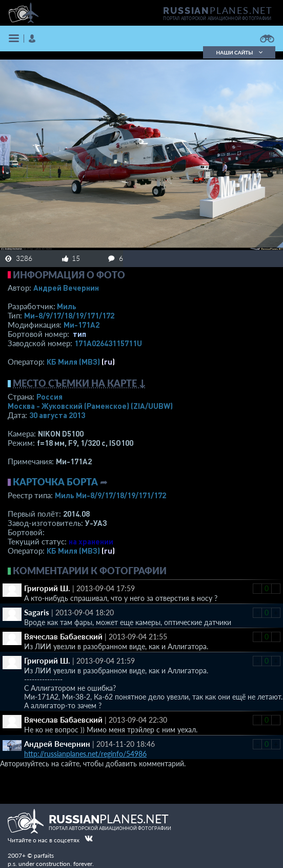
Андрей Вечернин (66, 287)
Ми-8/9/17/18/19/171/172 (69, 315)
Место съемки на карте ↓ (79, 383)
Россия (49, 396)
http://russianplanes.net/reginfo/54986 (85, 753)
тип (79, 333)
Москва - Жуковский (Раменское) (90, 405)
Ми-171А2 (81, 324)
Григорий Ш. (47, 588)
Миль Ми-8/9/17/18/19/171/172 (110, 495)
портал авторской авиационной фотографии (217, 18)
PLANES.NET (218, 10)
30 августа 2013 (57, 415)
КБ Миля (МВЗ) (73, 361)
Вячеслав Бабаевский (63, 636)
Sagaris (36, 612)
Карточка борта (55, 481)
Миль (66, 306)
